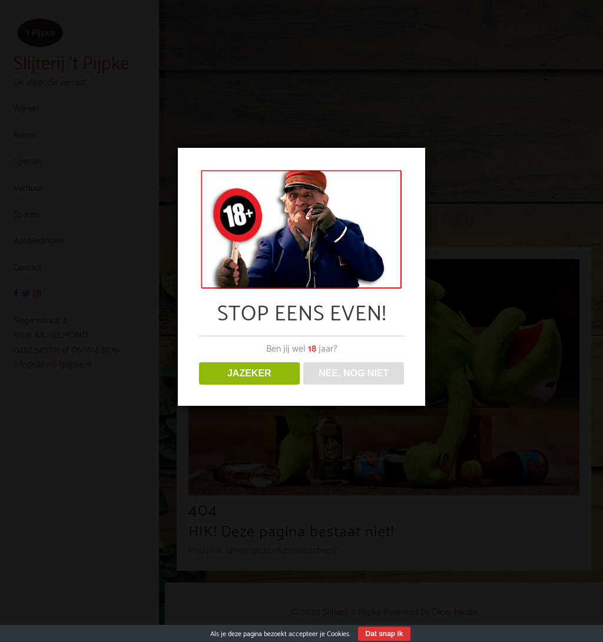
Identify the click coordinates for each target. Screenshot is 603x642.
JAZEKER (249, 373)
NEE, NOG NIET (354, 373)
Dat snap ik (384, 634)
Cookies (338, 634)
